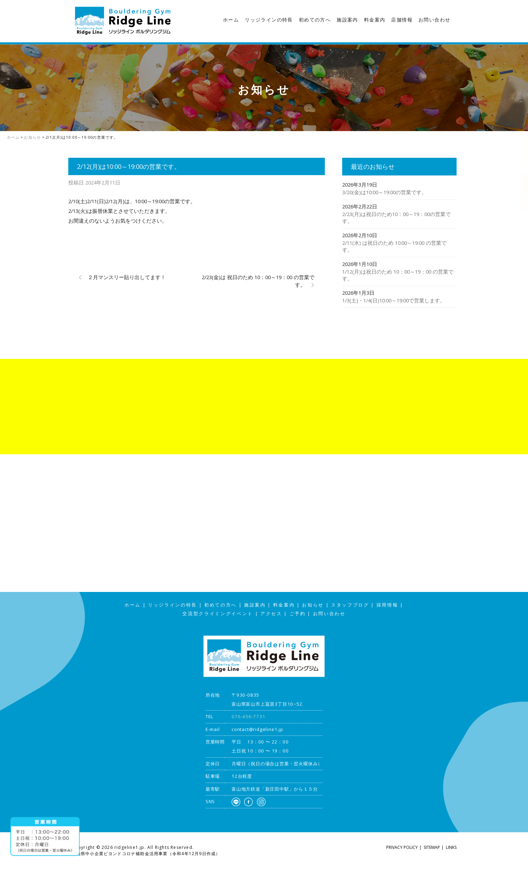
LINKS (451, 847)
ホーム (231, 20)
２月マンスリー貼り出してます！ (127, 277)
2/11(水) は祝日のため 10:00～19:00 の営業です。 (394, 246)
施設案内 (347, 20)
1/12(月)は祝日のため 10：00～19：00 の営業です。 (397, 275)
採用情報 (387, 605)
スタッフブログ (521, 136)
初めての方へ (315, 20)
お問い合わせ (434, 20)
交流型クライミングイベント (217, 614)
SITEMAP (432, 847)
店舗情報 (402, 20)
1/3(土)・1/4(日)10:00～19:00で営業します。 (393, 300)
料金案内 (375, 20)
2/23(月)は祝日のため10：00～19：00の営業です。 (396, 217)
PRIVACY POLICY (402, 847)
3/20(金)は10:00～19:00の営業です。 (384, 192)
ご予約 (297, 614)
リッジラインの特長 (269, 20)
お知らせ (313, 605)
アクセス (521, 191)
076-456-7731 (249, 716)
